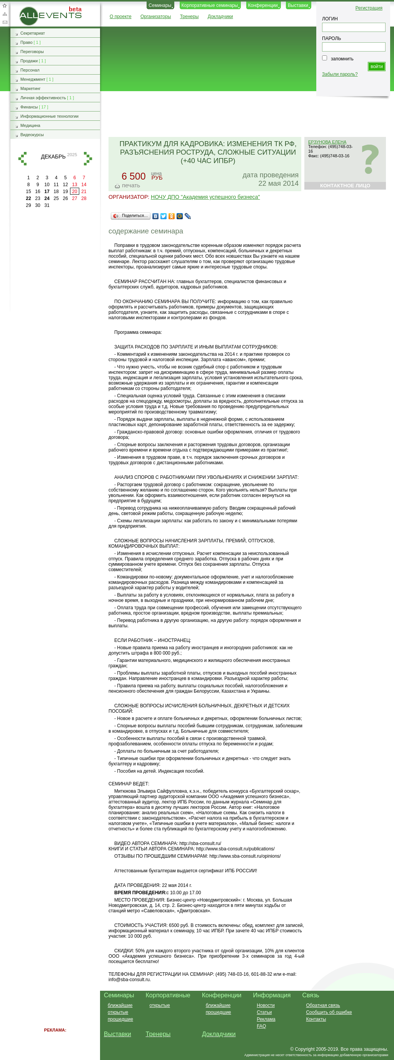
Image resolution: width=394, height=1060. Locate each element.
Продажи (29, 60)
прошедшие (120, 1019)
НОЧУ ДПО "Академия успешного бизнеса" (205, 197)
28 (83, 198)
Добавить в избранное (5, 5)
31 (46, 205)
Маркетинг (30, 88)
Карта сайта (5, 14)
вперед (88, 158)
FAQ (261, 1026)
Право (26, 42)
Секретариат (32, 33)
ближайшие (120, 1005)
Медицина (30, 125)
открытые (118, 1012)
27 (74, 198)
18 (55, 191)
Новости (265, 1005)
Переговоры (32, 51)
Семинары (160, 5)
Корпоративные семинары (210, 5)
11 (55, 184)
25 (55, 198)
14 (83, 184)
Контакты (316, 1019)
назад (22, 158)
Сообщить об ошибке (329, 1012)
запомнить (342, 59)
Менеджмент (32, 79)
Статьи (264, 1012)
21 (83, 191)
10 (46, 184)
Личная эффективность (43, 97)
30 (37, 205)
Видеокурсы (32, 134)
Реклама (266, 1019)
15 (28, 191)
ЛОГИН (330, 19)
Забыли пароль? (340, 74)
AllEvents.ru (31, 9)
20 (74, 191)
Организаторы (155, 16)
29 (28, 205)
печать (131, 185)
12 (65, 184)
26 (65, 198)
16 (37, 191)
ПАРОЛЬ (331, 38)
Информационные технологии (49, 116)
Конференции (263, 5)
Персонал (30, 70)
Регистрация (369, 8)
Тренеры (189, 16)
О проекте (121, 16)
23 (37, 198)
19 (65, 191)
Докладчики (220, 16)
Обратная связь (5, 22)
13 (74, 184)
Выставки (298, 5)
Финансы (29, 107)
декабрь (53, 156)
